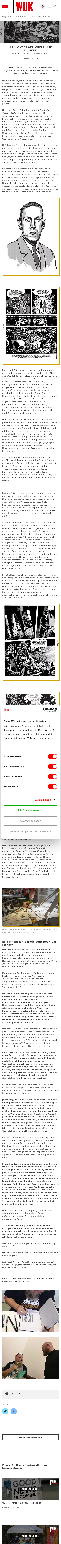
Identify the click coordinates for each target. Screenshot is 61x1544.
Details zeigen (42, 800)
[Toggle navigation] (5, 6)
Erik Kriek (16, 1393)
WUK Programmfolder (21, 1502)
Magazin (6, 16)
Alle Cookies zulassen (30, 810)
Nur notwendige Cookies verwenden (30, 831)
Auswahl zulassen (30, 820)
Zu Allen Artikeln (30, 1437)
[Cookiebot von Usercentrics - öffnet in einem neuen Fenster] (43, 710)
